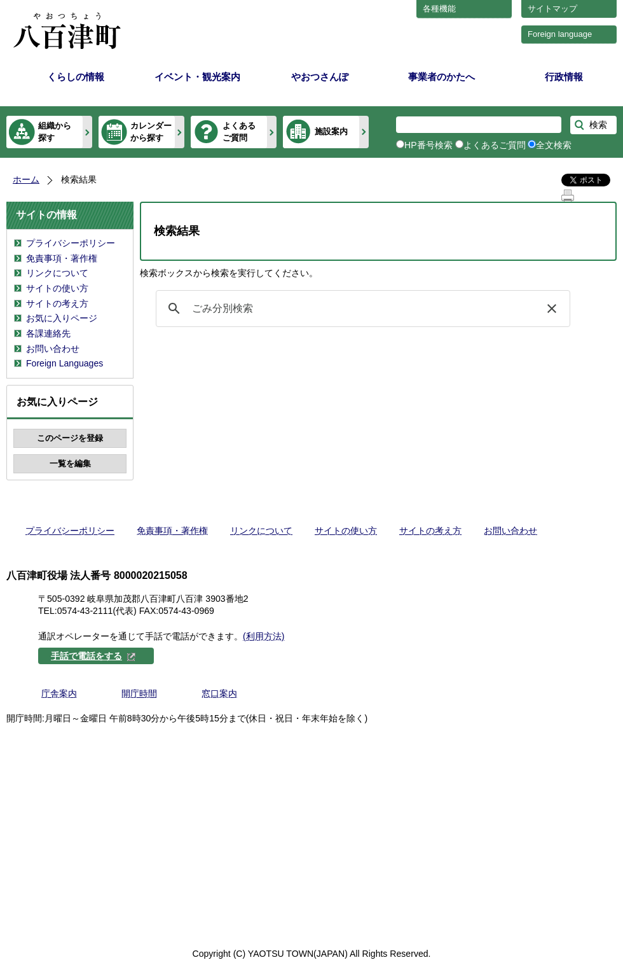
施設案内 (331, 131)
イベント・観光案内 (197, 76)
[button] (552, 308)
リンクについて (57, 273)
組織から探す (54, 131)
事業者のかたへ (441, 76)
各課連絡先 (48, 333)
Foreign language (560, 34)
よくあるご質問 (239, 131)
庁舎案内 (59, 693)
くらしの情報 (75, 76)
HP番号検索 (428, 145)
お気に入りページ (61, 318)
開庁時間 (139, 693)
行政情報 (564, 76)
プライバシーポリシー (70, 243)
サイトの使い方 (57, 288)
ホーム (26, 179)
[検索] (361, 308)
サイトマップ (552, 8)
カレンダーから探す (151, 131)
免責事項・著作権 (61, 258)
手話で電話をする (93, 656)
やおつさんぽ (319, 76)
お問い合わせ (52, 349)
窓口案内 (219, 693)
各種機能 (439, 8)
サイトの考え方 (57, 303)
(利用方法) (263, 636)
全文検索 (554, 145)
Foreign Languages (64, 363)
